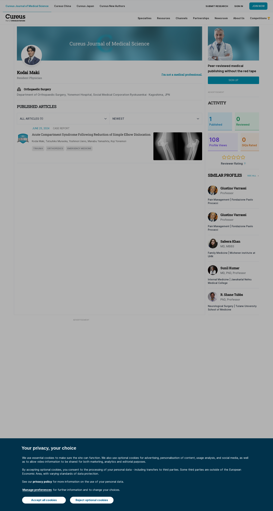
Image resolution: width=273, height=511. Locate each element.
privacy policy (42, 481)
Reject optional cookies (92, 500)
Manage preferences (37, 490)
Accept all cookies (44, 500)
